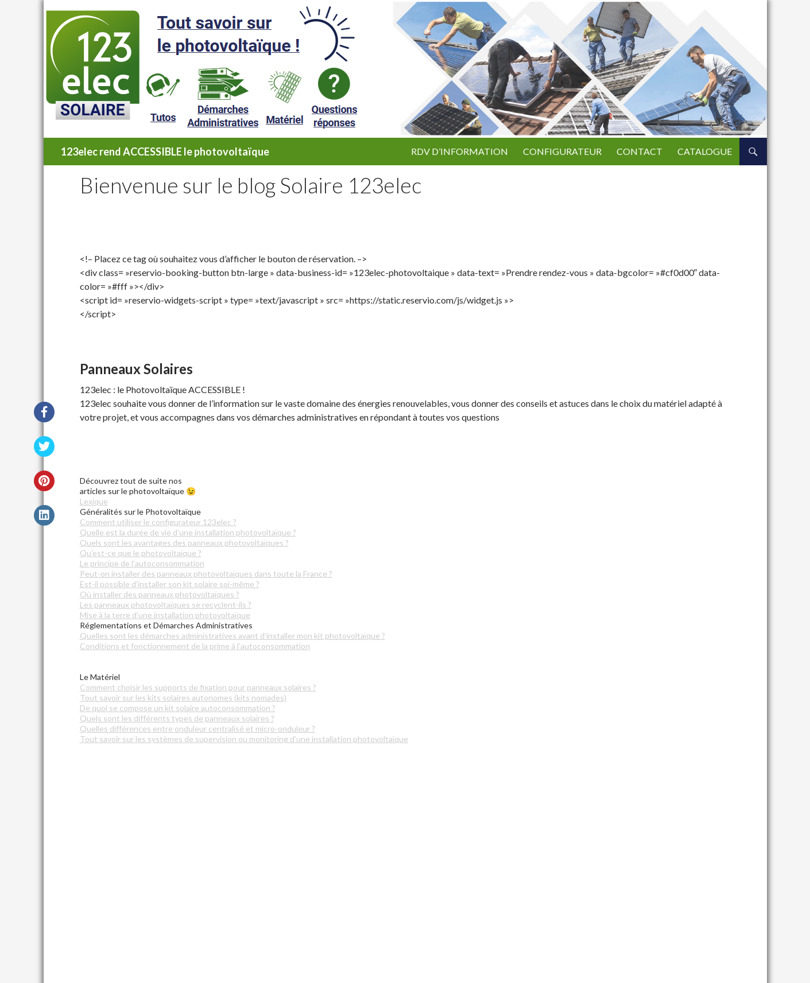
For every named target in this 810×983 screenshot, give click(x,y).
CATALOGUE (704, 151)
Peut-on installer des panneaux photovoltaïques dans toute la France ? (206, 573)
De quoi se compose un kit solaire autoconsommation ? (178, 708)
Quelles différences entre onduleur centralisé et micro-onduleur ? (197, 728)
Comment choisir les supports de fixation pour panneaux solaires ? (198, 687)
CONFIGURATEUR (562, 151)
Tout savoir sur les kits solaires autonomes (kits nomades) (183, 697)
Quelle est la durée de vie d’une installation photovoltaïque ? (188, 532)
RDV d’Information (459, 151)
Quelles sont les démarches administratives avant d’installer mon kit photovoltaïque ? (232, 635)
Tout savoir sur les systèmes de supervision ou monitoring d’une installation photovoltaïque (244, 739)
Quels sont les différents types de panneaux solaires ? (177, 718)
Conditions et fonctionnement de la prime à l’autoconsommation (195, 646)
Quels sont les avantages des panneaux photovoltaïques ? (184, 542)
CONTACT (639, 151)
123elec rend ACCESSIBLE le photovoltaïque (165, 151)
